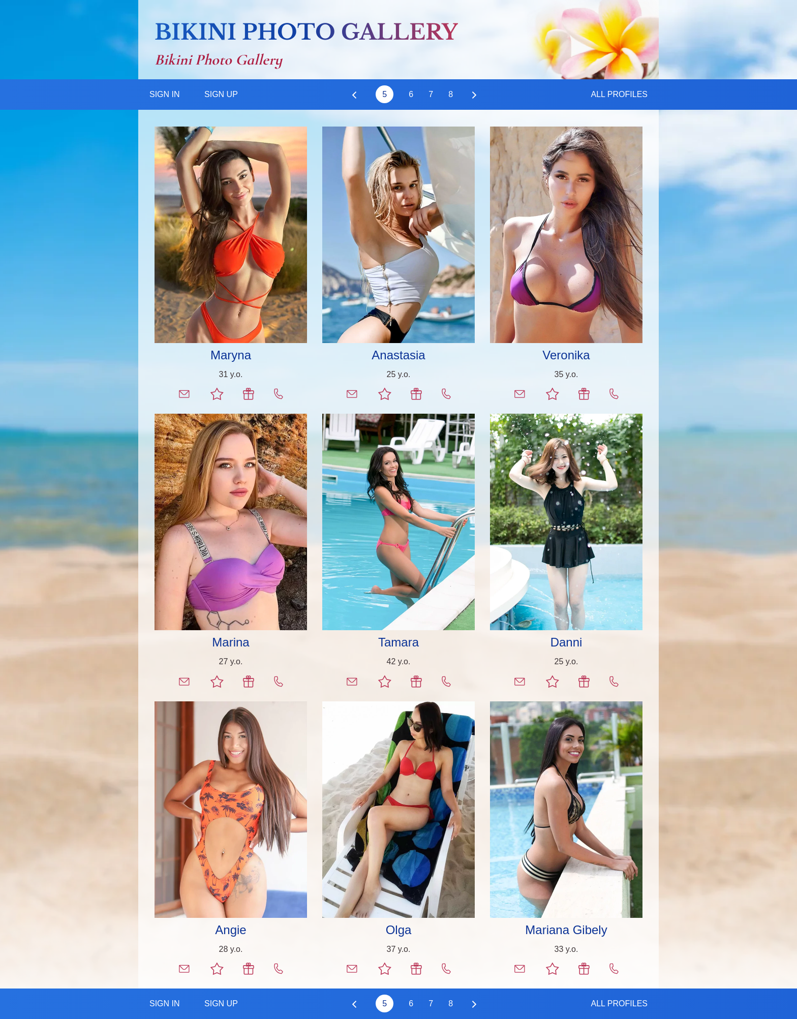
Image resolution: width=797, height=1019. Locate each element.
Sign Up (221, 94)
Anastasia (398, 355)
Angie (230, 930)
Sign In (164, 94)
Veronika (566, 355)
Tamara (398, 642)
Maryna (230, 355)
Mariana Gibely (566, 930)
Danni (566, 642)
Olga (399, 930)
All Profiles (619, 94)
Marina (230, 642)
